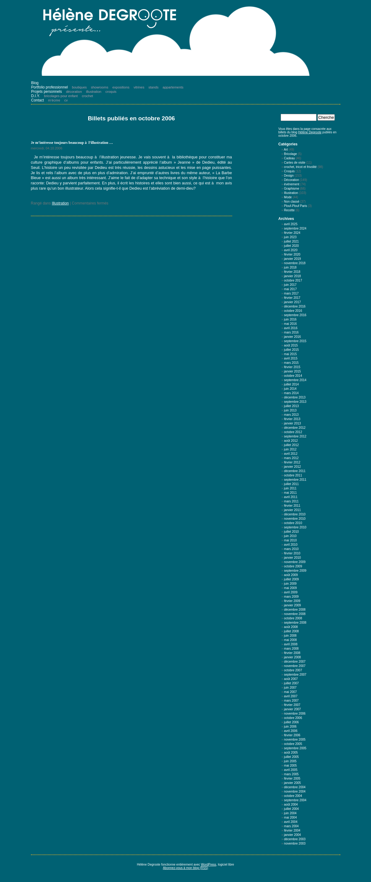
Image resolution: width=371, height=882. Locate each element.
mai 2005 (290, 765)
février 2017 (292, 297)
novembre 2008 (295, 614)
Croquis (289, 171)
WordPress (208, 864)
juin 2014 (290, 388)
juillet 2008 (291, 631)
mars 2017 (291, 293)
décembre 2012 (295, 427)
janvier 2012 (292, 466)
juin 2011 (290, 488)
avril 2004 (290, 822)
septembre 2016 (295, 315)
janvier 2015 (292, 371)
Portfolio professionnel (49, 87)
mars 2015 (291, 362)
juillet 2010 (291, 531)
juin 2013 (290, 410)
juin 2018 (290, 267)
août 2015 (291, 345)
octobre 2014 (293, 375)
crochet (87, 96)
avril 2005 (290, 770)
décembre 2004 (295, 787)
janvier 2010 (292, 557)
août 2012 (291, 440)
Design (289, 175)
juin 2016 (290, 319)
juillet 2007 (291, 683)
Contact (37, 100)
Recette (289, 210)
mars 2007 (291, 700)
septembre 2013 (295, 401)
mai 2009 (290, 588)
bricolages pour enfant (61, 96)
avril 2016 (290, 328)
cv (66, 100)
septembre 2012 (295, 436)
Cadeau (289, 158)
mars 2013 (291, 414)
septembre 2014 (295, 380)
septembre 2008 (295, 622)
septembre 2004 (295, 800)
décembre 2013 (295, 397)
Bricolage (290, 154)
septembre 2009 (295, 570)
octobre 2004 (293, 796)
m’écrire (54, 100)
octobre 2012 (293, 432)
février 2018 (292, 271)
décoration (74, 91)
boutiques (79, 87)
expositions (120, 87)
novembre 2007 (295, 666)
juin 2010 (290, 536)
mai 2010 (290, 540)
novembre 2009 (295, 562)
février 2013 (292, 419)
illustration (93, 91)
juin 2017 (290, 284)
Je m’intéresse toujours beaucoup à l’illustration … (72, 142)
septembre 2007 (295, 674)
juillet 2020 (291, 245)
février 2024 (292, 232)
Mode (288, 197)
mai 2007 (290, 692)
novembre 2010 (295, 518)
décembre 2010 (295, 514)
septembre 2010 (295, 527)
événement (291, 184)
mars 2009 (291, 596)
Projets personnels (46, 91)
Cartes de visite (294, 162)
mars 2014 (291, 393)
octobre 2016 (293, 310)
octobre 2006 (293, 718)
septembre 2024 (295, 228)
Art (286, 149)
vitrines (139, 87)
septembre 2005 (295, 748)
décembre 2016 (295, 306)
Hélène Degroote (309, 132)
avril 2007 (290, 696)
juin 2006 (290, 726)
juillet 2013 (291, 406)
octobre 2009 (293, 566)
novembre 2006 (295, 713)
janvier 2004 (292, 835)
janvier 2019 (292, 258)
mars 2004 (291, 826)
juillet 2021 (291, 241)
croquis (111, 91)
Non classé (291, 201)
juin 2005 (290, 761)
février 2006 (292, 735)
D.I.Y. (35, 96)
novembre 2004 (295, 791)
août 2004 (291, 804)
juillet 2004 (291, 809)
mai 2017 (290, 289)
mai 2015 (290, 354)
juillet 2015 (291, 349)
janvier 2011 (292, 510)
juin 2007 (290, 687)
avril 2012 (290, 453)
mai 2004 (290, 817)
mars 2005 (291, 774)
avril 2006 (290, 731)
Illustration (60, 203)
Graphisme (291, 188)
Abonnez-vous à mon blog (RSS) (185, 868)
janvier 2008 (292, 657)
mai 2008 (290, 640)
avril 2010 (290, 544)
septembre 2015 (295, 341)
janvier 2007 (292, 709)
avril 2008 (290, 644)
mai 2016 (290, 323)
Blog (35, 83)
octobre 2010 (293, 523)
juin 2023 (290, 237)
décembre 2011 (295, 471)
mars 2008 (291, 648)
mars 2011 (291, 501)
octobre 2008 (293, 618)
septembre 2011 (295, 479)
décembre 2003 (295, 839)
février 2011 (292, 505)
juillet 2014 (291, 384)
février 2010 (292, 553)
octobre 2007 (293, 670)
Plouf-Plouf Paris (295, 206)
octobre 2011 (293, 475)
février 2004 (292, 830)
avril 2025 (290, 224)
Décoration (291, 180)
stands (153, 87)
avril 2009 (290, 592)
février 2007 (292, 705)
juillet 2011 (291, 484)
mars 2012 (291, 458)
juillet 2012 (291, 445)
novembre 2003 (295, 843)
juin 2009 (290, 583)
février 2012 (292, 462)
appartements (173, 87)
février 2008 (292, 653)
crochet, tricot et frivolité (300, 167)
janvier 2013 (292, 423)
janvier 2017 (292, 302)
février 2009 (292, 601)
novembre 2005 (295, 739)
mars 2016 (291, 332)
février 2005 (292, 778)
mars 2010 (291, 549)
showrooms (99, 87)
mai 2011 (290, 492)
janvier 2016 (292, 336)
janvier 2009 (292, 605)
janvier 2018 (292, 276)
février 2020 (292, 254)
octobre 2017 (293, 280)
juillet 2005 (291, 757)
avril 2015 (290, 358)
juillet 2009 (291, 579)
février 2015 (292, 367)
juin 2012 (290, 449)
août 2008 (291, 627)
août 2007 (291, 679)
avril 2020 (290, 250)
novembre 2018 (295, 263)
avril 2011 (290, 497)
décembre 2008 (295, 609)
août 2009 (291, 575)
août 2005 (291, 752)
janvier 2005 (292, 783)
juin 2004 (290, 813)
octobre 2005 (293, 744)
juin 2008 (290, 635)
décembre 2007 (295, 661)
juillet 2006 (291, 722)
